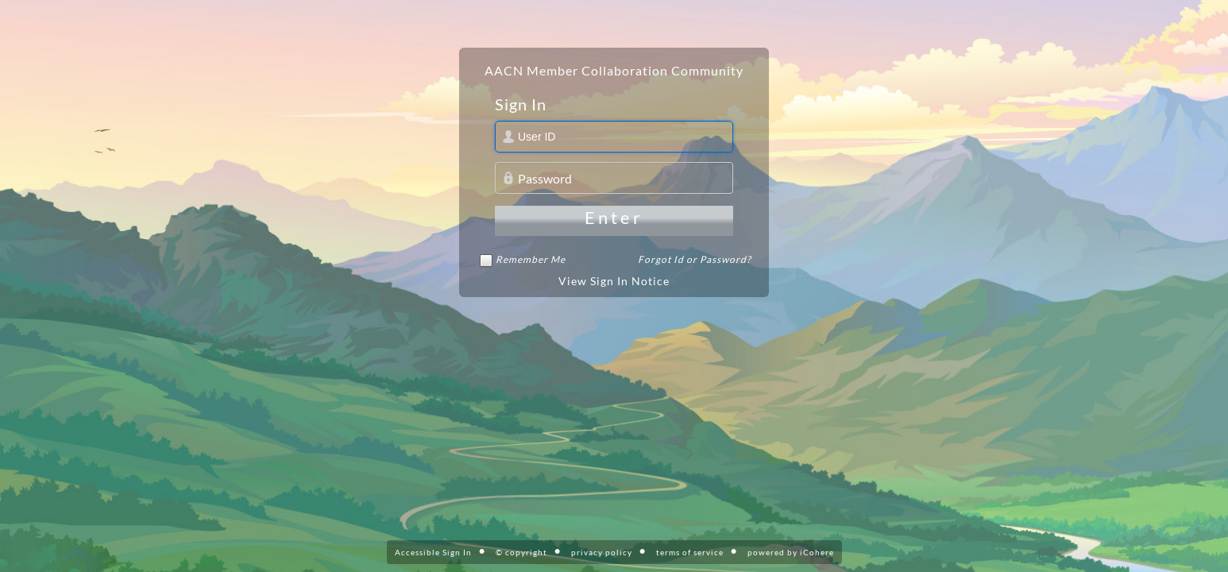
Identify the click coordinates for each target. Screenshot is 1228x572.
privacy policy (601, 552)
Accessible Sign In (433, 552)
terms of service (690, 552)
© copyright (521, 552)
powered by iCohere (790, 552)
